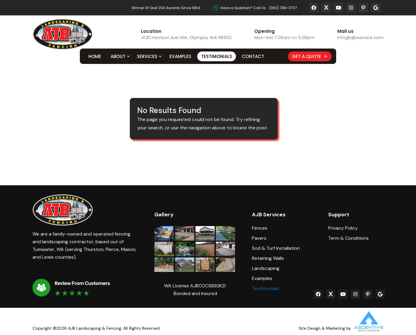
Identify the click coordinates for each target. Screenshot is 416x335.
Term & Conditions (348, 238)
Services (147, 56)
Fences (259, 228)
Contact (253, 56)
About (118, 56)
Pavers (259, 238)
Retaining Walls (268, 258)
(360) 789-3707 (283, 7)
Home (94, 56)
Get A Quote (310, 56)
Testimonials (216, 56)
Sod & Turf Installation (276, 248)
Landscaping (265, 268)
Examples (180, 56)
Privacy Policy (343, 228)
